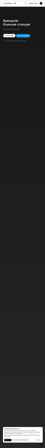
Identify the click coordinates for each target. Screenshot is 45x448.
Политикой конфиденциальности (31, 433)
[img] (41, 3)
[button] (33, 3)
